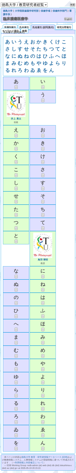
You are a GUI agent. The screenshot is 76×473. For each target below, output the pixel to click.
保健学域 (45, 10)
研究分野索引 (64, 27)
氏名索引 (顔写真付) (43, 27)
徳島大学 (7, 10)
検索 (24, 30)
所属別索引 (10, 27)
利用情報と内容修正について (29, 462)
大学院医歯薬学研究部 (27, 10)
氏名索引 (24, 27)
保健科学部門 (60, 10)
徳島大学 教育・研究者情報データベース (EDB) (45, 457)
